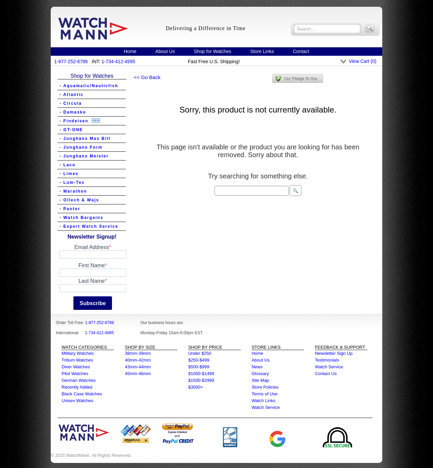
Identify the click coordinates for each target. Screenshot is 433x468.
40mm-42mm (138, 360)
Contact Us (326, 373)
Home (130, 51)
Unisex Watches (77, 400)
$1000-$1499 (201, 373)
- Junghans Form (81, 147)
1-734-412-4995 (118, 61)
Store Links (262, 51)
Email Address (91, 247)
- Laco (67, 165)
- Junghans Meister (84, 156)
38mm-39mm (138, 353)
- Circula (71, 103)
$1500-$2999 (201, 380)
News (257, 366)
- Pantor (70, 208)
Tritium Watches (77, 360)
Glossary (260, 373)
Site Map (260, 380)
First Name (91, 265)
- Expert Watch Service (89, 226)
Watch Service (266, 407)
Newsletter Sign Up (333, 353)
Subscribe (92, 303)
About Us (165, 51)
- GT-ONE (71, 129)
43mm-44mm (138, 366)
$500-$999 (198, 366)
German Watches (79, 380)
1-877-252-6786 (71, 61)
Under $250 (199, 353)
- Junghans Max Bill (85, 138)
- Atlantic (72, 94)
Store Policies (265, 387)
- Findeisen (80, 121)
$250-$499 (198, 360)
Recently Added (77, 387)
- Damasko (73, 112)
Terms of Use (265, 393)
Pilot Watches (75, 373)
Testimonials (327, 360)
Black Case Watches (82, 393)
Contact (301, 51)
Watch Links (263, 400)
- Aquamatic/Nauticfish (89, 85)
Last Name (91, 281)
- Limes (69, 173)
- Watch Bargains (82, 217)
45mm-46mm (138, 373)
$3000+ (195, 387)
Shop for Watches (212, 51)
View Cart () (362, 61)
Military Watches (78, 353)
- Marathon (73, 191)
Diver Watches (76, 366)
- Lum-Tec (72, 182)
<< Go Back (147, 77)
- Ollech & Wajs (79, 200)
